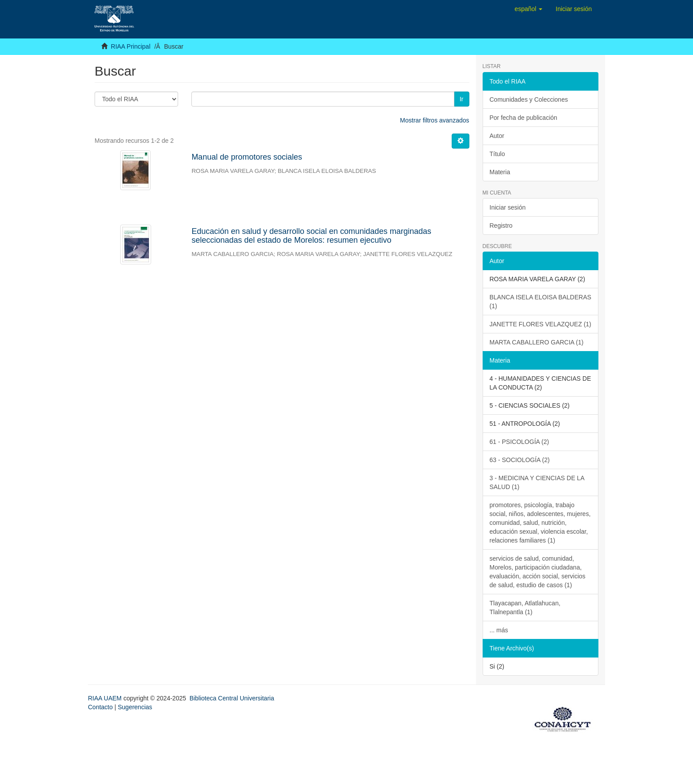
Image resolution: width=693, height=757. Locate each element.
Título (497, 153)
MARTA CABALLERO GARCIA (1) (537, 342)
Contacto (100, 707)
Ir (462, 99)
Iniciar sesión (508, 207)
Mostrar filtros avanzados (434, 120)
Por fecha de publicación (523, 117)
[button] (528, 9)
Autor (497, 135)
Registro (501, 225)
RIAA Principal (130, 46)
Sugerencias (135, 707)
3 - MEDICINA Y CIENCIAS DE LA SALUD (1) (537, 482)
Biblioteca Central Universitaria (232, 698)
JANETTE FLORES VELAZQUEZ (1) (540, 324)
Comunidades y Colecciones (529, 99)
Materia (500, 172)
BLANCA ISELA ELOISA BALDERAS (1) (540, 302)
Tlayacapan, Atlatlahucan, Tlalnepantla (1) (525, 608)
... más (499, 630)
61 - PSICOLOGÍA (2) (519, 441)
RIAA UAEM (105, 698)
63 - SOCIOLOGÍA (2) (520, 459)
